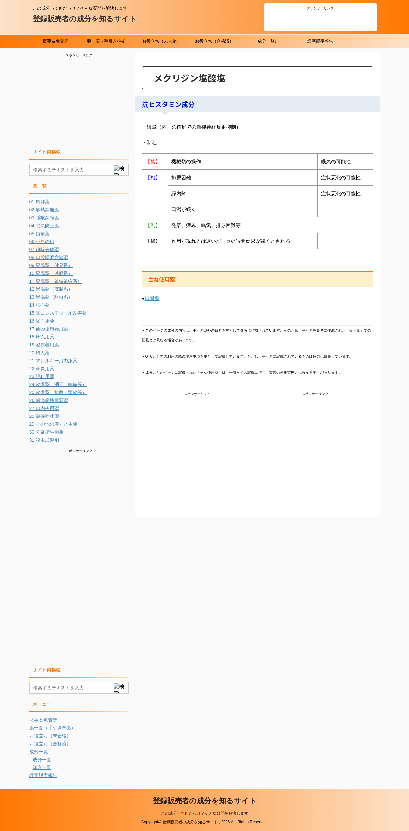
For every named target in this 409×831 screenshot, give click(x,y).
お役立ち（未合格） (161, 41)
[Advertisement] (320, 19)
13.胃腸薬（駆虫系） (51, 297)
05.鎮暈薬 (39, 233)
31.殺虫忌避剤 (44, 440)
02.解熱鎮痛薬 (44, 209)
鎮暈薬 (152, 298)
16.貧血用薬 (41, 321)
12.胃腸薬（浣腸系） (51, 289)
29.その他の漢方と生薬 (53, 424)
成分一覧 (42, 759)
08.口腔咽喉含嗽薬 (48, 257)
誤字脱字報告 (320, 41)
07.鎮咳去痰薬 (44, 249)
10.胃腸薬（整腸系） (51, 273)
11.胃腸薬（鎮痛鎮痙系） (55, 281)
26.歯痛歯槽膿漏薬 (48, 400)
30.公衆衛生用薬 (46, 432)
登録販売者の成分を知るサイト (85, 19)
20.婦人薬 (39, 352)
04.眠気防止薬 (44, 225)
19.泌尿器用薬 (44, 344)
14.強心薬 (39, 305)
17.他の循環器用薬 (48, 328)
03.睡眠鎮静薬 (44, 217)
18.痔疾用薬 (41, 336)
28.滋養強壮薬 (44, 416)
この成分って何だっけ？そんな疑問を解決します (204, 813)
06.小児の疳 (41, 241)
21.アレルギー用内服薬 (53, 360)
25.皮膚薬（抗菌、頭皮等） (58, 392)
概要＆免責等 (55, 41)
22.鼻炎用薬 (41, 368)
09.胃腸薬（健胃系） (51, 265)
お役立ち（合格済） (214, 41)
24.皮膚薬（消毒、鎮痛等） (58, 384)
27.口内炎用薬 (44, 408)
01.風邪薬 (39, 201)
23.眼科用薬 (41, 376)
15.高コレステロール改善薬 (58, 313)
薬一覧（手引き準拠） (108, 41)
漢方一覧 (42, 767)
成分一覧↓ (267, 41)
